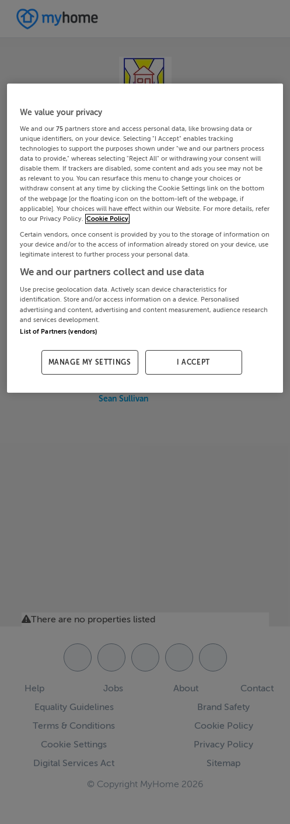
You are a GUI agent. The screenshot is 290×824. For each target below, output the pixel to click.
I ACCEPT (193, 362)
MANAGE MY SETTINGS (89, 362)
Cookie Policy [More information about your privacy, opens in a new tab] (107, 219)
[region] (144, 238)
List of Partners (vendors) (58, 331)
